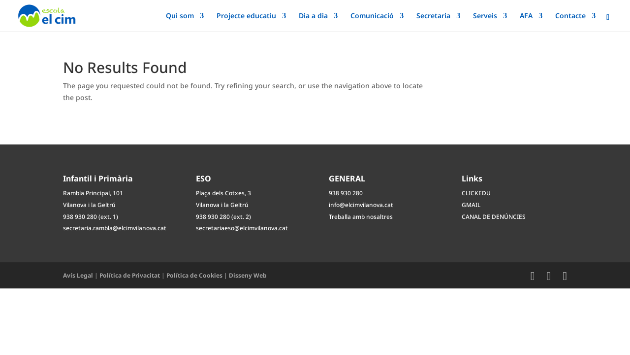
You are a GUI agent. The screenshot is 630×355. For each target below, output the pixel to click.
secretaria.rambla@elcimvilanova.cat (114, 228)
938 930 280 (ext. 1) (90, 217)
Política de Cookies (194, 275)
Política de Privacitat (129, 275)
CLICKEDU (476, 193)
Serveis (485, 16)
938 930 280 (346, 193)
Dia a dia (313, 16)
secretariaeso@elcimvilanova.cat (242, 228)
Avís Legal (78, 275)
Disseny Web (248, 275)
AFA (526, 16)
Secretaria (433, 16)
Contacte (570, 16)
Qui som (180, 16)
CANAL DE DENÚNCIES (494, 217)
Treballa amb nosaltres (361, 217)
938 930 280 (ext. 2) (223, 217)
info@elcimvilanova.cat (361, 205)
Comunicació (372, 16)
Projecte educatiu (246, 16)
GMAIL (471, 205)
